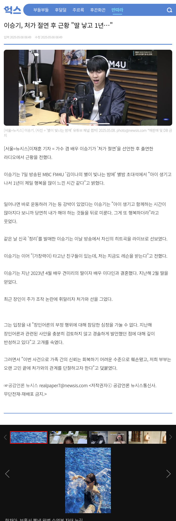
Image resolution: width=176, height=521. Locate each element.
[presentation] (5, 437)
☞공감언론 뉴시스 (21, 385)
